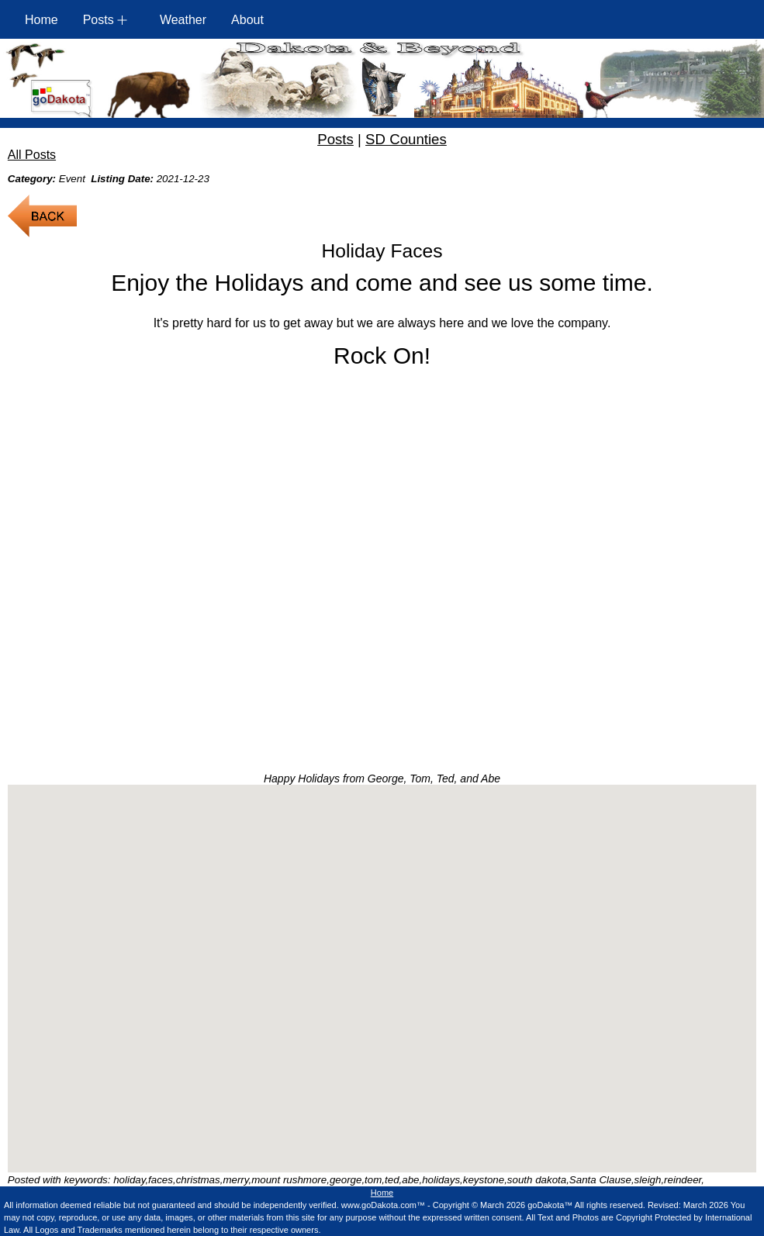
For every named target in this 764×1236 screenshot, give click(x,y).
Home (41, 19)
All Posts (32, 154)
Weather (183, 19)
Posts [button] (98, 19)
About (247, 19)
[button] (382, 964)
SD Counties (406, 139)
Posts (335, 139)
